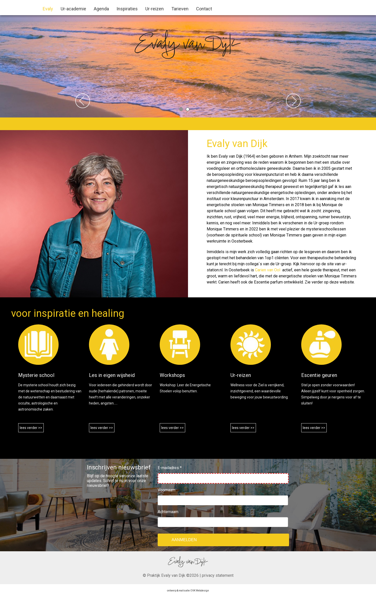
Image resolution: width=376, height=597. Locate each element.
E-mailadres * (170, 467)
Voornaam (166, 490)
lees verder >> (31, 428)
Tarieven (180, 8)
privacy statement (217, 575)
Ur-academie (73, 8)
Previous (82, 100)
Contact (204, 8)
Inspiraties (127, 8)
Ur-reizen (154, 8)
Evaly (48, 8)
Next (293, 100)
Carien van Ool (268, 270)
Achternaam (168, 511)
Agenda (101, 8)
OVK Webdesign (199, 590)
